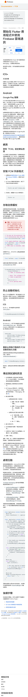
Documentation (6, 6)
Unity (11, 53)
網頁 (11, 50)
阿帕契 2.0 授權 (17, 612)
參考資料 (3, 682)
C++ (19, 53)
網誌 (2, 695)
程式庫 (2, 686)
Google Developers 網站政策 (8, 614)
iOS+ (10, 47)
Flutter (18, 50)
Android (18, 47)
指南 (2, 679)
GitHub (3, 689)
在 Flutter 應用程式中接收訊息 (14, 604)
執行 (23, 28)
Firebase (5, 28)
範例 (2, 684)
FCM (16, 6)
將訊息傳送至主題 (11, 607)
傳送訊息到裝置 (10, 602)
